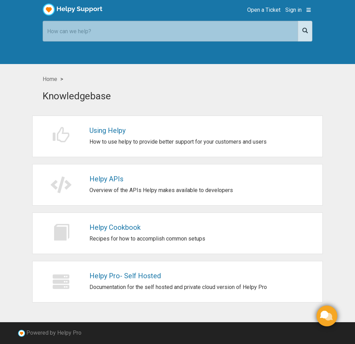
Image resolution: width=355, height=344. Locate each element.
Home (50, 79)
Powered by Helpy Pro (53, 332)
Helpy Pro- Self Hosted (125, 276)
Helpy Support (73, 9)
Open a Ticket (263, 10)
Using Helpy (107, 130)
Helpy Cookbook (115, 227)
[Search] (305, 31)
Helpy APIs (106, 179)
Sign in (293, 10)
